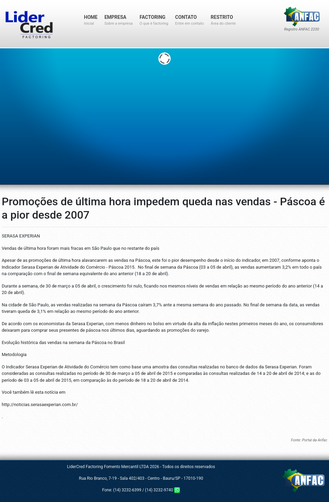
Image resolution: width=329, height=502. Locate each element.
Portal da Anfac (314, 440)
